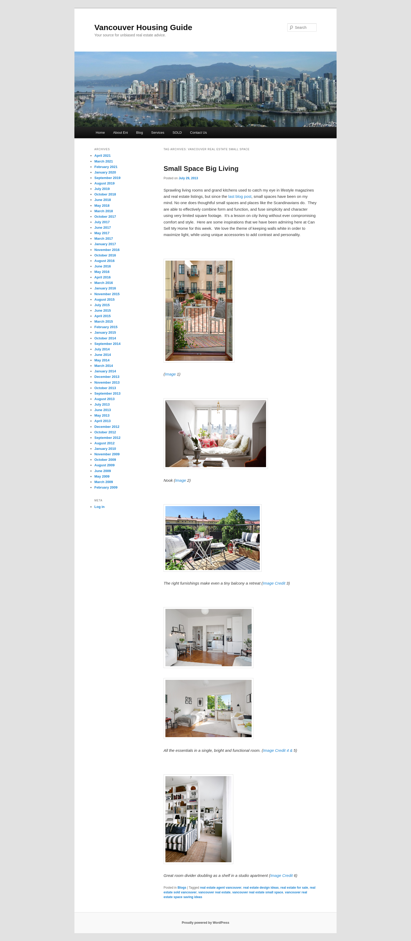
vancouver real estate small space (257, 892)
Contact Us (198, 133)
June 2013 (102, 410)
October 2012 (105, 432)
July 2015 (102, 305)
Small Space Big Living (201, 168)
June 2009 (102, 471)
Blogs (181, 887)
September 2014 (107, 344)
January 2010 (105, 449)
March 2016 (103, 283)
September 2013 (107, 393)
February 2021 (105, 167)
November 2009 (107, 454)
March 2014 (103, 366)
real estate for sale (294, 887)
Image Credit (274, 583)
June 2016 (102, 266)
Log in (99, 507)
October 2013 (105, 388)
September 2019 (107, 178)
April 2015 (102, 316)
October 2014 (105, 338)
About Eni (120, 133)
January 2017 (105, 244)
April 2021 (102, 156)
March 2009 (103, 482)
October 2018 (105, 194)
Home (100, 133)
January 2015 (105, 332)
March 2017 (103, 238)
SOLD (177, 133)
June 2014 (102, 355)
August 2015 (104, 299)
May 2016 (102, 272)
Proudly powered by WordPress (205, 923)
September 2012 (107, 438)
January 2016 (105, 288)
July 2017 (102, 222)
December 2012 (106, 427)
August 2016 (104, 261)
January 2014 (105, 371)
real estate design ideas (261, 887)
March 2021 (103, 161)
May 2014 (102, 360)
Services (157, 133)
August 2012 (104, 443)
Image (171, 374)
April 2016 (102, 277)
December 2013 (106, 377)
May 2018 (102, 206)
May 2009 (102, 476)
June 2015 (102, 310)
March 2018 (103, 211)
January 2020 (105, 172)
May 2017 (102, 233)
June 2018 (102, 200)
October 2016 (105, 255)
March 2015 (103, 321)
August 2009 (104, 465)
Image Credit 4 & (278, 750)
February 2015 (105, 327)
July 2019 (102, 189)
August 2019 (104, 183)
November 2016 (107, 250)
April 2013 (102, 421)
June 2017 (102, 227)
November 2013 (107, 382)
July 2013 (102, 404)
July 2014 (102, 349)
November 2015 (107, 294)
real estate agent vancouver (220, 887)
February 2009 (105, 487)
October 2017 (105, 217)
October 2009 (105, 460)
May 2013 (102, 415)
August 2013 (104, 399)
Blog (139, 133)
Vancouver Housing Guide (143, 27)
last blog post (239, 196)
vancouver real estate (214, 892)
